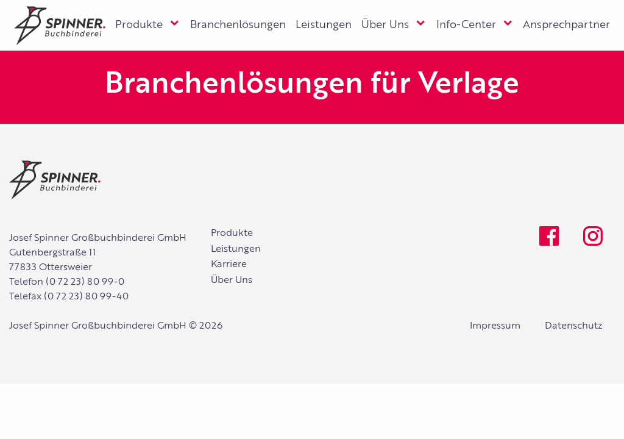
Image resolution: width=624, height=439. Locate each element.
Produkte (139, 25)
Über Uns (385, 25)
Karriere (229, 264)
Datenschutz (574, 326)
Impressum (495, 326)
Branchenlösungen (238, 25)
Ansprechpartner (566, 25)
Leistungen (324, 25)
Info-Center (466, 25)
